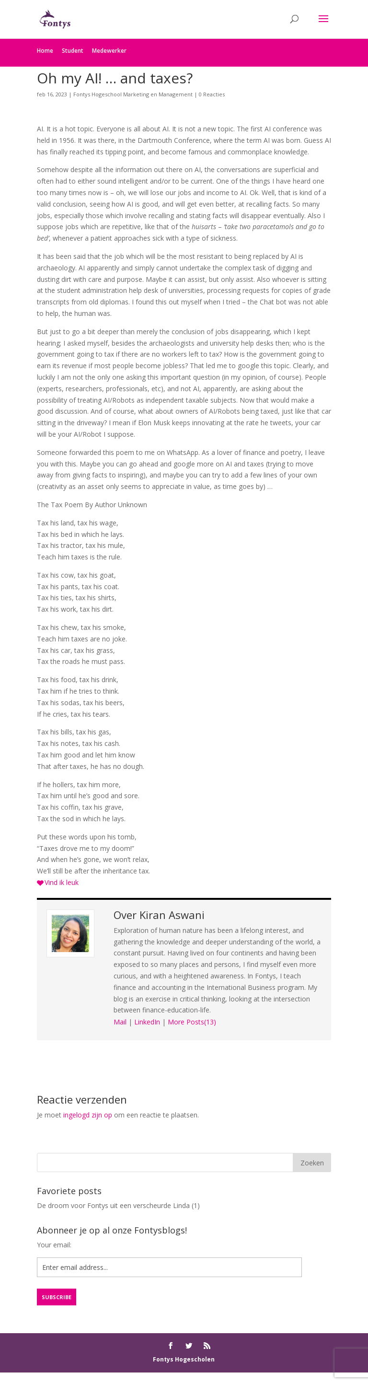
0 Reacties (212, 94)
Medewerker (109, 51)
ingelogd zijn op (87, 1114)
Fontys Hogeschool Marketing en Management (133, 94)
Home (45, 51)
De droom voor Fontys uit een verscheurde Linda (113, 1205)
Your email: (54, 1244)
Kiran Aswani (172, 914)
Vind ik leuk (62, 882)
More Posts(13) (192, 1021)
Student (72, 51)
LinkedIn (147, 1021)
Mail (120, 1021)
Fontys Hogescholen (184, 1359)
